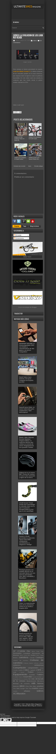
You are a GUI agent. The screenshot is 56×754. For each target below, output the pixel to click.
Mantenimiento (31, 681)
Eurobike (32, 675)
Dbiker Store (27, 257)
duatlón (20, 670)
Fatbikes (40, 675)
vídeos (35, 40)
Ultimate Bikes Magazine (33, 704)
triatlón (41, 688)
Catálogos (39, 658)
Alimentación (36, 653)
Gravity (34, 677)
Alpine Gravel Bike (25, 655)
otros (22, 686)
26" (14, 651)
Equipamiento (20, 674)
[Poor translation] (8, 720)
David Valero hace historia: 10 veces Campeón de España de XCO (26, 379)
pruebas (40, 686)
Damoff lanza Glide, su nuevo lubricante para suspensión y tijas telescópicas (27, 409)
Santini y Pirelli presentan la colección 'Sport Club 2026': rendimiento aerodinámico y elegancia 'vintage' (27, 540)
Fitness (21, 677)
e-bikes (26, 670)
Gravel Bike (27, 677)
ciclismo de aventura (20, 660)
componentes (33, 668)
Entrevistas (40, 672)
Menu (16, 22)
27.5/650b (21, 651)
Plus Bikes (32, 686)
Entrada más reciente (19, 166)
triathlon (35, 688)
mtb (33, 683)
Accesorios (17, 653)
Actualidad (26, 653)
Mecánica (40, 681)
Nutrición (16, 686)
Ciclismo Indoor (28, 663)
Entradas (17, 235)
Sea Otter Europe (19, 688)
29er (28, 651)
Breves (15, 658)
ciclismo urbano (38, 663)
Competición (19, 667)
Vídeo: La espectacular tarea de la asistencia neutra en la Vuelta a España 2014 (27, 605)
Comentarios (19, 238)
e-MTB (38, 670)
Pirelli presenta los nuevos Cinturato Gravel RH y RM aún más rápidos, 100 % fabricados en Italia (26, 637)
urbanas (27, 691)
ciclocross (17, 665)
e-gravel (32, 670)
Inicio (29, 166)
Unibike (15, 691)
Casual (32, 658)
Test (27, 688)
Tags (24, 226)
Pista (27, 686)
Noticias (40, 683)
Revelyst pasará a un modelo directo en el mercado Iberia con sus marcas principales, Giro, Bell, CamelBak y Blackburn (27, 574)
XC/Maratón (19, 693)
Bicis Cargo (39, 655)
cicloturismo (38, 665)
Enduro (30, 672)
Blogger (34, 307)
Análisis (33, 655)
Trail (30, 688)
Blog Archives (34, 226)
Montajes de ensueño (21, 683)
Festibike (15, 677)
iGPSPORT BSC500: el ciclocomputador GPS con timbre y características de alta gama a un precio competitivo (27, 348)
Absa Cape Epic (37, 651)
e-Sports (22, 672)
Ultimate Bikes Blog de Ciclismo (32, 706)
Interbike (39, 677)
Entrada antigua (38, 166)
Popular (16, 226)
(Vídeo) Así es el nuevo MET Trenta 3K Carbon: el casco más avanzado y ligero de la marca (27, 475)
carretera (23, 657)
